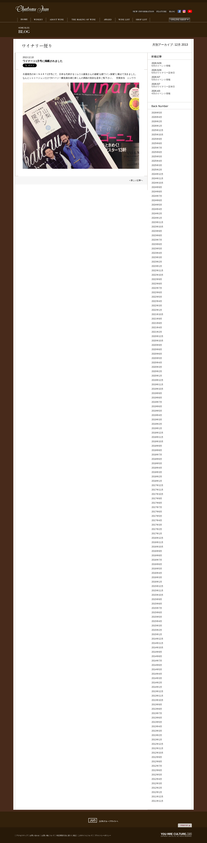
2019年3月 (157, 419)
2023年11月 (157, 222)
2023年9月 (157, 231)
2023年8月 (157, 235)
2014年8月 (157, 656)
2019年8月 (157, 397)
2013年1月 (157, 739)
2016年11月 (157, 542)
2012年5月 (157, 774)
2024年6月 (157, 200)
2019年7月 (157, 402)
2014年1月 (157, 687)
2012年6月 (157, 770)
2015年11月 (157, 590)
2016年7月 (157, 560)
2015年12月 (157, 586)
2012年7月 (157, 766)
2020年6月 (157, 354)
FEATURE (161, 11)
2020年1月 (157, 375)
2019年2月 (157, 424)
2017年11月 (157, 489)
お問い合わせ (34, 835)
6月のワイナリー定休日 (163, 72)
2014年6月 (157, 665)
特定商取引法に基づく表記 (67, 835)
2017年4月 (157, 520)
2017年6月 (157, 511)
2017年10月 (157, 494)
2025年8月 (157, 143)
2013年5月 (157, 722)
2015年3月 (157, 625)
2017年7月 (157, 507)
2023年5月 (157, 248)
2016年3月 (157, 577)
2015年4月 (157, 621)
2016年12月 (157, 538)
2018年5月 (157, 463)
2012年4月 (157, 779)
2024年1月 (157, 218)
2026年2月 (157, 121)
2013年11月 (157, 695)
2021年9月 (157, 318)
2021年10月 (157, 314)
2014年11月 (157, 643)
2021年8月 (157, 323)
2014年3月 (157, 678)
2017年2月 (157, 529)
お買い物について (48, 835)
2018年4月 (157, 468)
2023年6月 (157, 244)
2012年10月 (157, 752)
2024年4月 (157, 209)
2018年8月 (157, 450)
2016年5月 (157, 568)
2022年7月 (157, 288)
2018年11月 (157, 437)
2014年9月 (157, 652)
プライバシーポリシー (103, 835)
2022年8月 (157, 283)
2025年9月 (157, 139)
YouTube (190, 11)
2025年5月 (157, 156)
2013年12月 (157, 691)
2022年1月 (157, 310)
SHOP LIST (141, 20)
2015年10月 (157, 595)
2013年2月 (157, 735)
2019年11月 (157, 384)
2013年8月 (157, 709)
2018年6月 (157, 459)
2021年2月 (157, 332)
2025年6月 (157, 152)
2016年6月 (157, 564)
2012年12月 (157, 744)
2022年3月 (157, 305)
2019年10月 (157, 389)
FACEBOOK (179, 11)
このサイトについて (85, 835)
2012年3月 (157, 783)
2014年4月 (157, 674)
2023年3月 (157, 257)
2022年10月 (157, 275)
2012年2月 (157, 788)
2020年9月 (157, 345)
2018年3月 (157, 472)
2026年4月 (157, 117)
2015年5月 (157, 617)
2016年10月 (157, 546)
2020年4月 (157, 362)
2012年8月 (157, 761)
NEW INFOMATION (143, 11)
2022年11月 (157, 270)
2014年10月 (157, 647)
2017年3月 (157, 525)
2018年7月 (157, 454)
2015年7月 (157, 608)
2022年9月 (157, 279)
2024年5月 (157, 204)
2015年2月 (157, 630)
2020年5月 (157, 358)
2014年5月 (157, 669)
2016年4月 (157, 573)
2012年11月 (157, 748)
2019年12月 (157, 380)
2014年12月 (157, 639)
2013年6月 (157, 717)
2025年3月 (157, 165)
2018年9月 (157, 446)
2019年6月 (157, 406)
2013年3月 (157, 731)
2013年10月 (157, 700)
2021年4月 (157, 327)
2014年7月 (157, 660)
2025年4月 (157, 161)
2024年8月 (157, 191)
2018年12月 (157, 432)
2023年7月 (157, 240)
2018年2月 (157, 476)
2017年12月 (157, 485)
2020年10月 (157, 340)
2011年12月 (157, 796)
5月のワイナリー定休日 (163, 86)
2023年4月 (157, 253)
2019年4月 (157, 415)
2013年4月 (157, 726)
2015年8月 (157, 603)
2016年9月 (157, 551)
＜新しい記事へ (136, 180)
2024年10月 (157, 183)
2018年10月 (157, 441)
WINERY (38, 20)
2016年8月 (157, 555)
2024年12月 (157, 174)
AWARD (107, 20)
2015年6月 (157, 612)
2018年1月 (157, 481)
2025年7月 (157, 147)
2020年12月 (157, 336)
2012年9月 (157, 757)
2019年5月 (157, 411)
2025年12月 (157, 130)
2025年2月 (157, 169)
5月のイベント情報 (161, 79)
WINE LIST (124, 20)
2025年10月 (157, 134)
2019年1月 (157, 428)
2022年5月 (157, 297)
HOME (24, 20)
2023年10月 (157, 226)
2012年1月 (157, 792)
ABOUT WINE (56, 20)
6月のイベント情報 (161, 65)
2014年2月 (157, 682)
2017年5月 (157, 516)
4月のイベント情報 (161, 93)
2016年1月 (157, 582)
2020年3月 (157, 367)
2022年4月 (157, 301)
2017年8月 (157, 503)
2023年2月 (157, 261)
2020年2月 (157, 371)
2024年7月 (157, 196)
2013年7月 (157, 713)
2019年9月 (157, 393)
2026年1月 (157, 126)
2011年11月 (157, 801)
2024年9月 (157, 187)
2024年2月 (157, 213)
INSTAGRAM (185, 11)
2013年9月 (157, 704)
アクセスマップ (22, 835)
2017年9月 (157, 498)
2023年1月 (157, 266)
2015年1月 (157, 634)
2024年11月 (157, 178)
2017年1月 (157, 533)
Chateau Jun (32, 9)
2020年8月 (157, 349)
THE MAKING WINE (83, 20)
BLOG (172, 11)
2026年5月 (157, 112)
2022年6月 (157, 292)
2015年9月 (157, 599)
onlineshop (179, 20)
